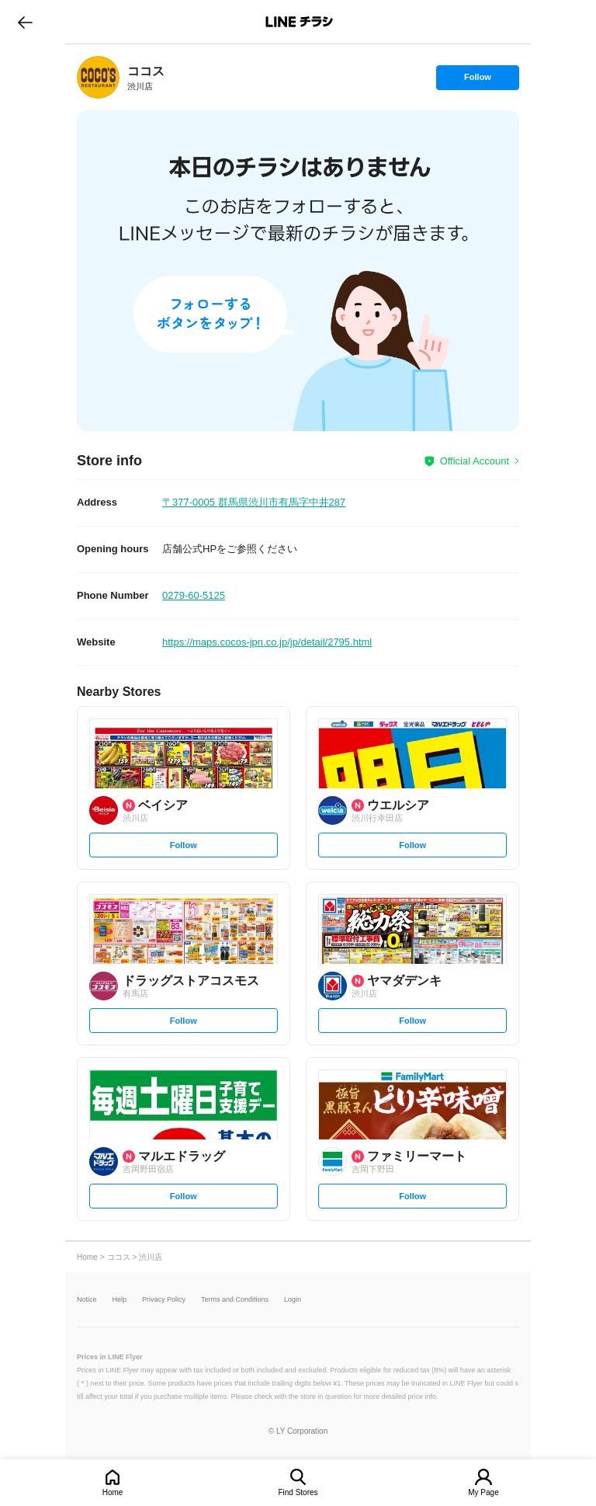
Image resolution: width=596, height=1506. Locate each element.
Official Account (474, 461)
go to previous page (25, 21)
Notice (87, 1299)
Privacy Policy (163, 1299)
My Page (483, 1492)
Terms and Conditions (235, 1299)
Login (292, 1299)
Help (120, 1299)
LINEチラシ (299, 21)
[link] (98, 77)
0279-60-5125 (193, 595)
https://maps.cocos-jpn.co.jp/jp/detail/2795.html (267, 642)
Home (112, 1492)
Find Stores (297, 1492)
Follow (477, 80)
